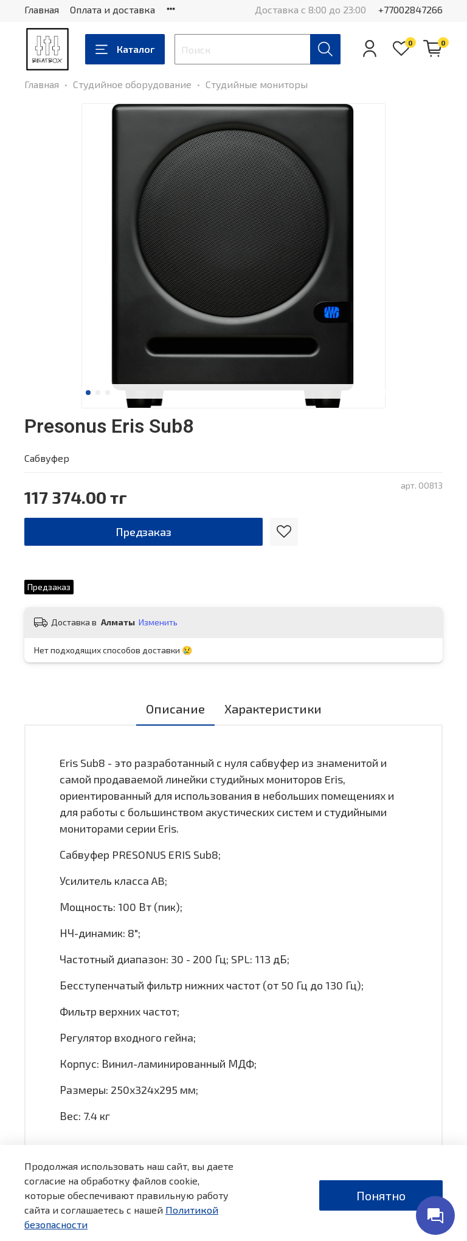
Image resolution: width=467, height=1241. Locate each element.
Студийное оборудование (132, 84)
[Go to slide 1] (88, 392)
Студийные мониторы (257, 84)
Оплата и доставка (112, 9)
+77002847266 (410, 9)
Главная (41, 9)
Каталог (124, 49)
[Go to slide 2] (97, 392)
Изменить (158, 622)
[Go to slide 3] (107, 392)
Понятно (381, 1195)
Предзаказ (143, 531)
